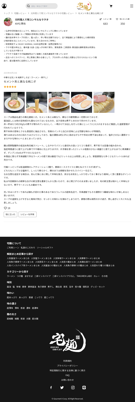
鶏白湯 (59, 286)
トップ (7, 13)
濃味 (28, 307)
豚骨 (24, 286)
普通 (31, 297)
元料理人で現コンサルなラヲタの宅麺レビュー (53, 13)
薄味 (17, 307)
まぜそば (29, 275)
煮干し (51, 286)
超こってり (50, 297)
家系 (66, 286)
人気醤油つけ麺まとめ (52, 265)
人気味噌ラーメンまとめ (65, 258)
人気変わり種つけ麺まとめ (104, 265)
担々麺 (79, 286)
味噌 (18, 286)
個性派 (87, 286)
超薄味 (10, 307)
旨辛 (72, 286)
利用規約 (67, 360)
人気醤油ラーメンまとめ (18, 258)
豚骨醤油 (32, 286)
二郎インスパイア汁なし (64, 275)
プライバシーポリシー (67, 365)
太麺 (28, 318)
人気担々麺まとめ (68, 261)
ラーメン (11, 275)
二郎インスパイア (43, 275)
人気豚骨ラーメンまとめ (90, 258)
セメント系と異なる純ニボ (20, 81)
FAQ (67, 375)
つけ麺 (20, 275)
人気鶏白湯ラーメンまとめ (91, 261)
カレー (98, 275)
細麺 (17, 318)
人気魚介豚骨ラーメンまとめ (20, 261)
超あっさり (12, 297)
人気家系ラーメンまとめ (47, 261)
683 (105, 23)
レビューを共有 (27, 214)
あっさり (23, 297)
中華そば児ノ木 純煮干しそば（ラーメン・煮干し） (26, 77)
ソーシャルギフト (45, 247)
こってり (39, 297)
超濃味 (35, 307)
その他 (106, 275)
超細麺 (10, 318)
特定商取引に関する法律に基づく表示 (67, 370)
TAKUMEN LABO (85, 275)
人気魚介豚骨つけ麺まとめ (77, 265)
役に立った (10, 214)
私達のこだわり (28, 247)
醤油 (9, 286)
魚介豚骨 (42, 286)
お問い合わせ (67, 379)
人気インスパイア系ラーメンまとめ (23, 265)
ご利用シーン (13, 247)
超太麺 (35, 318)
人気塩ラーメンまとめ (42, 258)
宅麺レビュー (20, 13)
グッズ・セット (99, 286)
